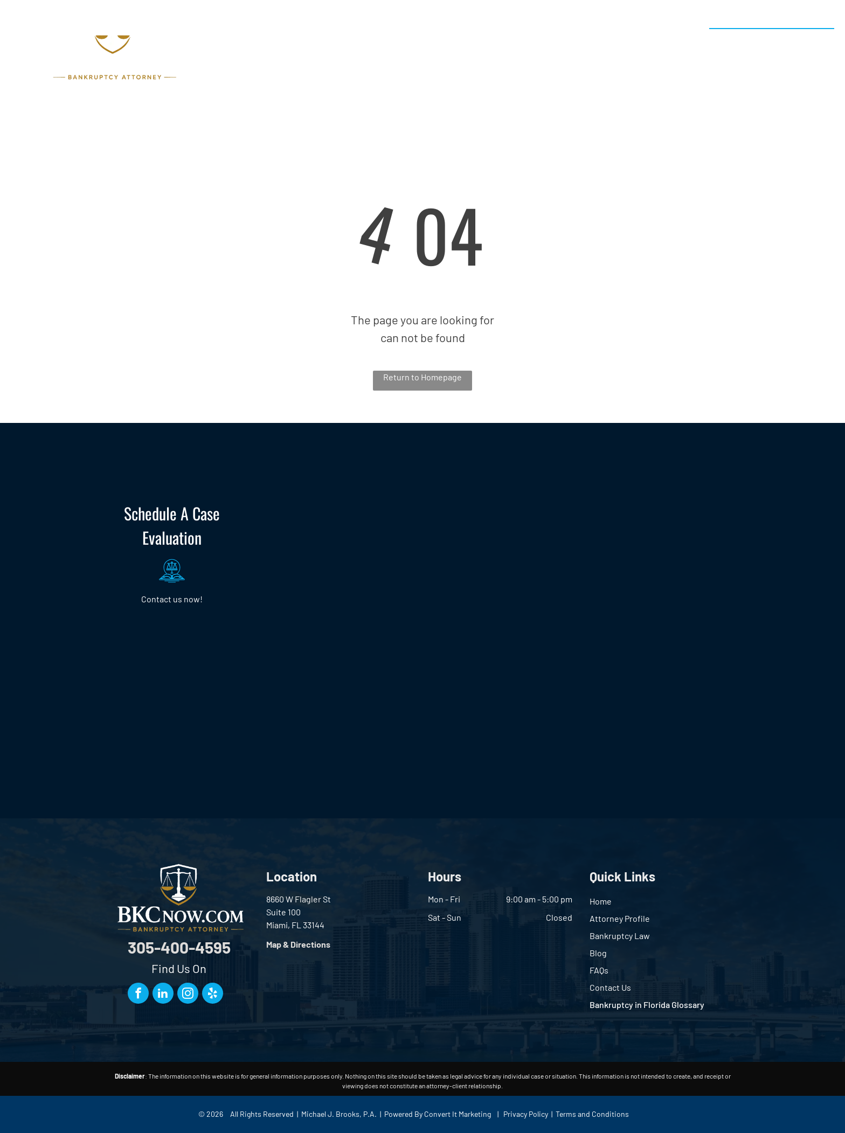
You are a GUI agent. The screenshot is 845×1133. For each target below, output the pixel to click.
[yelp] (212, 994)
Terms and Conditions (592, 1113)
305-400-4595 (792, 40)
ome (603, 901)
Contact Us (610, 987)
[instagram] (187, 994)
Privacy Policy (525, 1113)
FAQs (599, 970)
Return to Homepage (422, 377)
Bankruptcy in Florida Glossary (647, 1004)
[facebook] (138, 994)
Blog (598, 953)
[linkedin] (163, 994)
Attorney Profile (620, 918)
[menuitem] (308, 48)
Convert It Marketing (457, 1113)
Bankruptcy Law (620, 935)
